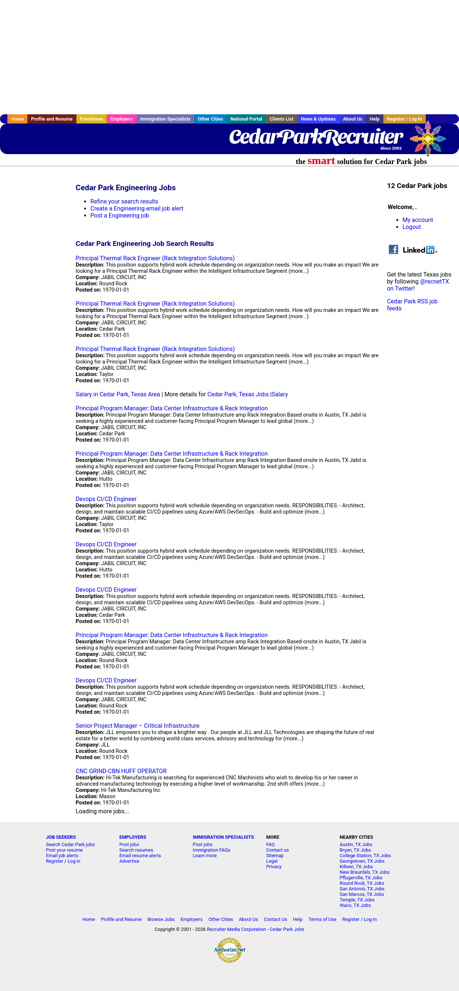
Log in (74, 861)
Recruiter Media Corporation (236, 929)
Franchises (91, 119)
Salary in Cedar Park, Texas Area (118, 394)
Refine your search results (124, 201)
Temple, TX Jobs (357, 900)
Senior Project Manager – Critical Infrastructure (137, 725)
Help (375, 119)
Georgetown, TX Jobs (362, 861)
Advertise (129, 861)
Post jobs (129, 844)
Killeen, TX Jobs (356, 866)
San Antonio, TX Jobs (362, 888)
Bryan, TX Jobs (355, 850)
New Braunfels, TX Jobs (365, 872)
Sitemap (275, 855)
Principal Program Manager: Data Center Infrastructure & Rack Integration (172, 408)
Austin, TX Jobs (356, 844)
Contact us (277, 850)
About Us (352, 119)
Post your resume (64, 850)
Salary (280, 394)
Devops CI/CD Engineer (106, 499)
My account (418, 219)
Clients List (282, 119)
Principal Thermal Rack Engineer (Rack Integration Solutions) (155, 258)
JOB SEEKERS (61, 837)
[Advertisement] (229, 57)
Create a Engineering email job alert (136, 208)
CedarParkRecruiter (315, 136)
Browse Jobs (161, 919)
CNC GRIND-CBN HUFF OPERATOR (121, 771)
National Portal (246, 119)
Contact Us (275, 919)
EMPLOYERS (132, 837)
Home (17, 119)
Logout (412, 226)
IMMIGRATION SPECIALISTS (223, 837)
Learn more (205, 855)
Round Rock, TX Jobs (362, 883)
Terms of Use (322, 919)
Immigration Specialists (165, 119)
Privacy (274, 866)
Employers (121, 119)
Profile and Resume (52, 119)
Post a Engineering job (119, 215)
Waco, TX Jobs (355, 905)
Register (54, 861)
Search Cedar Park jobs (70, 844)
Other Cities (210, 119)
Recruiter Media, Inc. (431, 142)
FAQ (270, 844)
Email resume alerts (140, 855)
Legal (272, 861)
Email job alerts (62, 855)
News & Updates (318, 119)
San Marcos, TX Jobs (362, 894)
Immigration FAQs (211, 850)
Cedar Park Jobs (287, 929)
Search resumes (136, 850)
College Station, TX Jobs (365, 855)
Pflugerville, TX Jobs (361, 877)
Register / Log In (404, 119)
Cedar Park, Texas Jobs (238, 394)
